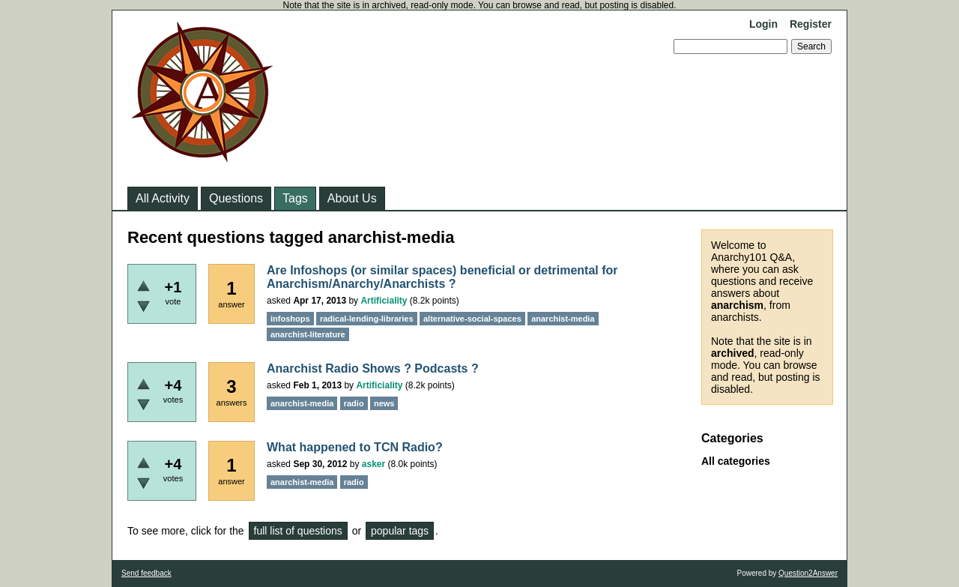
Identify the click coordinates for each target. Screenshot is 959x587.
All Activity (163, 198)
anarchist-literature (307, 334)
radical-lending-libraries (367, 318)
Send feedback (146, 573)
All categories (735, 461)
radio (354, 403)
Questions (236, 198)
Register (811, 24)
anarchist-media (562, 318)
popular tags (400, 531)
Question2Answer (808, 573)
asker (373, 464)
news (384, 403)
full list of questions (298, 531)
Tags (295, 198)
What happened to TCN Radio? (355, 447)
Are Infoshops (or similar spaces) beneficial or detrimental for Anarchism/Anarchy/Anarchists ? (442, 277)
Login (763, 24)
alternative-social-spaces (472, 318)
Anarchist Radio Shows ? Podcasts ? (373, 368)
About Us (352, 198)
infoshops (290, 318)
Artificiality (383, 300)
